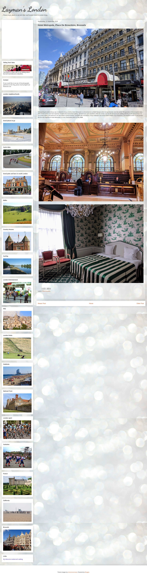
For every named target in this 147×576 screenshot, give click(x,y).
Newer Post (42, 303)
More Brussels (46, 291)
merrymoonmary (72, 572)
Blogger (87, 572)
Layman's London (24, 9)
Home (91, 303)
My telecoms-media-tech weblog (13, 559)
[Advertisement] (18, 39)
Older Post (140, 303)
